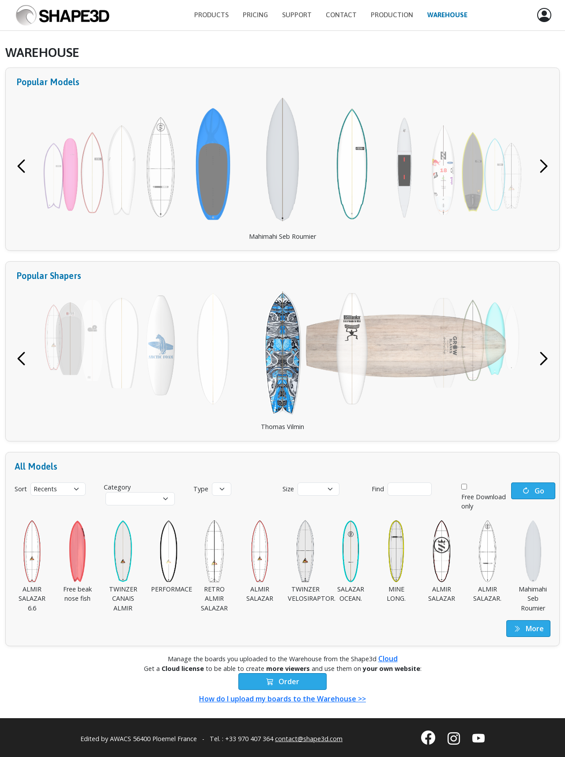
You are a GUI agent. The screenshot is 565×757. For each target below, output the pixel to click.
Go (533, 491)
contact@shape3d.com (309, 738)
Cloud (388, 658)
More (528, 628)
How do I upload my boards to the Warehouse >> (282, 699)
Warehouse (447, 15)
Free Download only (483, 502)
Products (211, 15)
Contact (341, 15)
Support (297, 15)
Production (392, 15)
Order (282, 681)
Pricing (255, 15)
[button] (544, 15)
